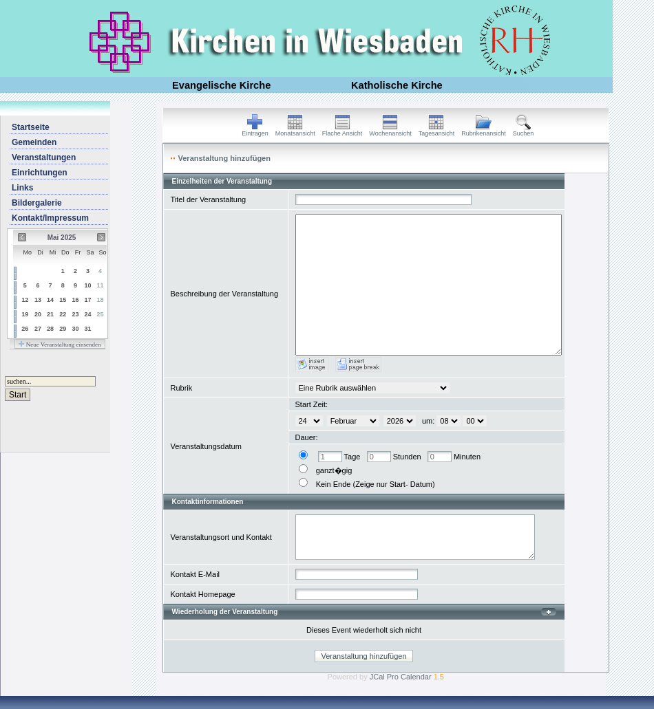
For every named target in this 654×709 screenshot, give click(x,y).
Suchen (523, 130)
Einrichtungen (39, 172)
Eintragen (255, 130)
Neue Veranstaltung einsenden (60, 344)
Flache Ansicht (342, 130)
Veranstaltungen (44, 157)
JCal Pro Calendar (407, 677)
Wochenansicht (390, 130)
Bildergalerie (37, 203)
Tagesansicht (437, 130)
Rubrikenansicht (483, 130)
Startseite (31, 127)
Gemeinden (34, 142)
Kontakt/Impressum (50, 218)
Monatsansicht (295, 130)
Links (22, 188)
